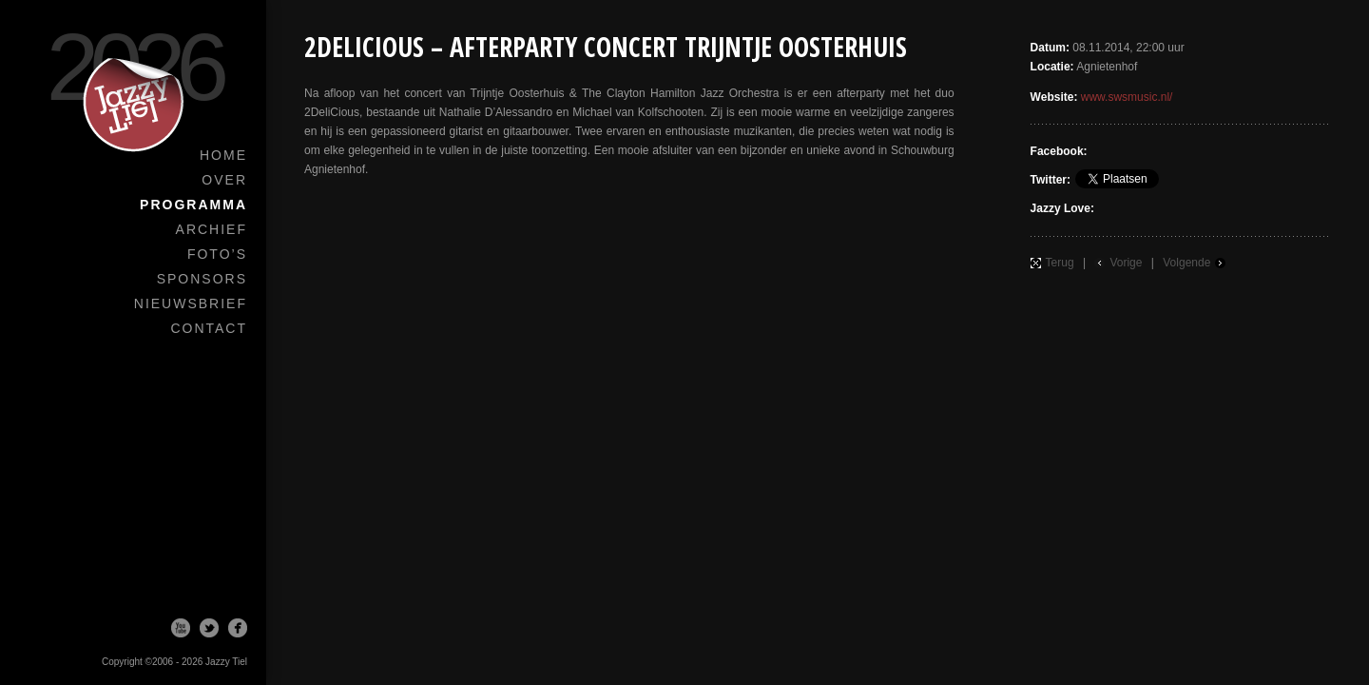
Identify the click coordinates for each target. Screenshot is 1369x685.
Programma (193, 204)
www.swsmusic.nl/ (1127, 97)
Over (224, 179)
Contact (208, 328)
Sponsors (202, 278)
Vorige (1125, 262)
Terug (1060, 262)
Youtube (180, 627)
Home (223, 155)
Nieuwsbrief (190, 303)
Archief (211, 229)
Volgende (1186, 262)
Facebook (237, 627)
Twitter (209, 627)
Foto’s (217, 254)
